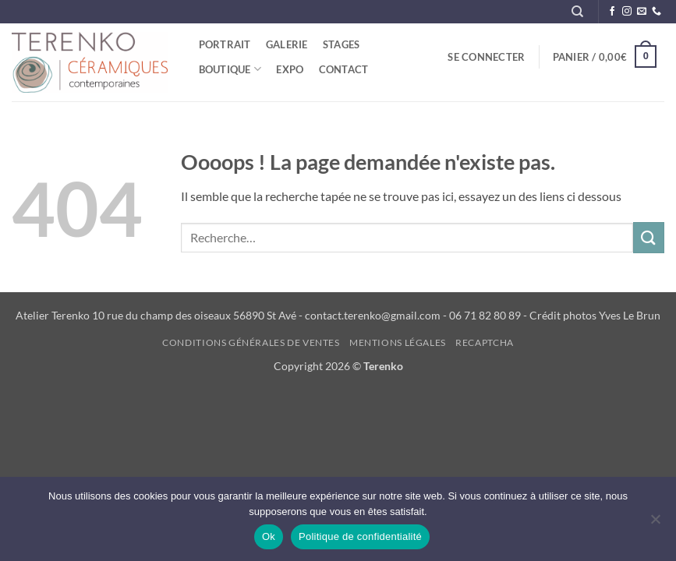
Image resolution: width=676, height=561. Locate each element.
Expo (289, 69)
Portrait (225, 44)
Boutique (230, 69)
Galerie (287, 44)
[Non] (655, 523)
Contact (344, 69)
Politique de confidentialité (360, 536)
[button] (487, 56)
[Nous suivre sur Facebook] (612, 11)
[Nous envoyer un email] (641, 11)
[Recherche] (577, 12)
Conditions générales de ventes (250, 342)
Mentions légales (397, 342)
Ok (268, 536)
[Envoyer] (648, 237)
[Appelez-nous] (656, 11)
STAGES (341, 44)
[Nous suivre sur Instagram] (627, 11)
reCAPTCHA (484, 342)
